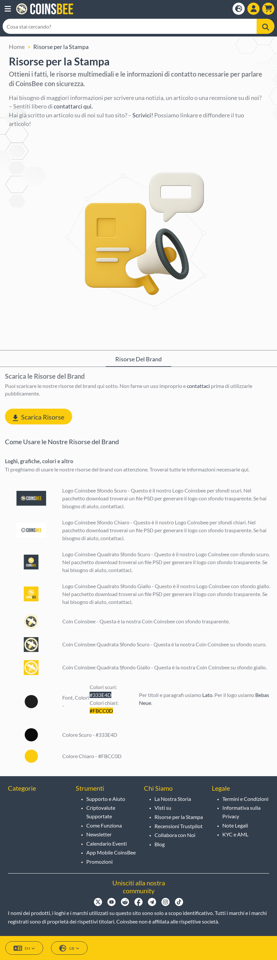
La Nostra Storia (172, 799)
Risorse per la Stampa (61, 46)
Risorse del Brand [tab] (138, 359)
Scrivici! (142, 115)
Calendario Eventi (106, 843)
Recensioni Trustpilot (178, 826)
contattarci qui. (73, 106)
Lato (207, 695)
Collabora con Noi (174, 835)
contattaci (198, 386)
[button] (8, 8)
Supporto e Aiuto (105, 799)
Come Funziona (104, 825)
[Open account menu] (253, 9)
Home (17, 46)
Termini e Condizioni (245, 799)
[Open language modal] (239, 9)
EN (24, 948)
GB (69, 948)
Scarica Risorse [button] (38, 417)
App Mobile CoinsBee (111, 852)
